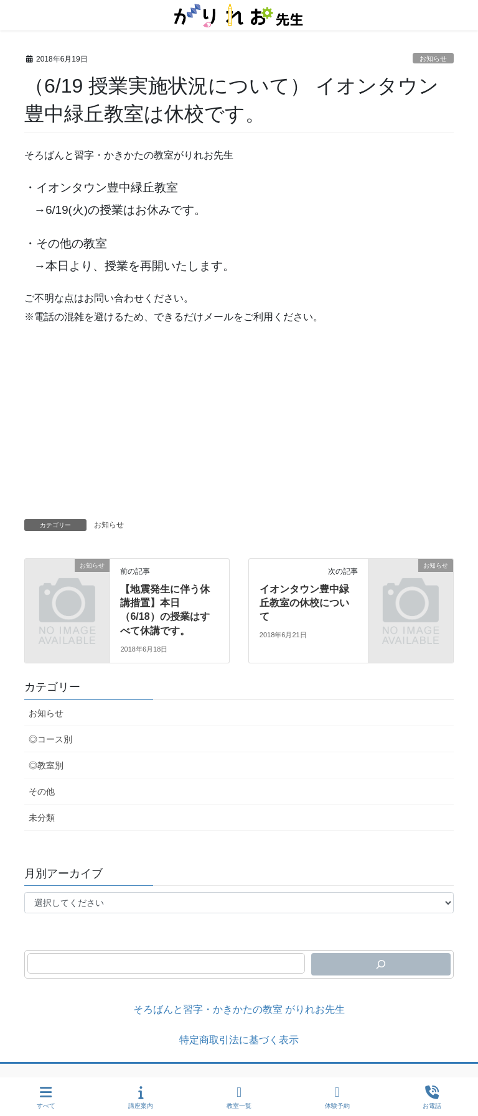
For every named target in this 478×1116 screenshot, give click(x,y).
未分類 (42, 818)
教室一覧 (239, 1097)
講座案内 (140, 1097)
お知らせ (433, 58)
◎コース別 (50, 739)
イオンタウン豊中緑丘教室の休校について (304, 603)
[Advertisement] (239, 426)
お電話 (432, 1097)
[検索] (381, 964)
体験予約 (337, 1097)
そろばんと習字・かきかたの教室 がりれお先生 (239, 1009)
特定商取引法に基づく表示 (239, 1040)
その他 (42, 791)
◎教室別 (46, 765)
